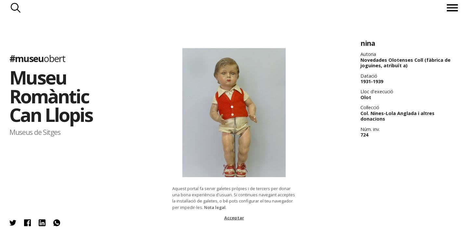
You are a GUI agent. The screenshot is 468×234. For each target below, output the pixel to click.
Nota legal (215, 207)
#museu (37, 58)
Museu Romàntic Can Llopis (50, 95)
